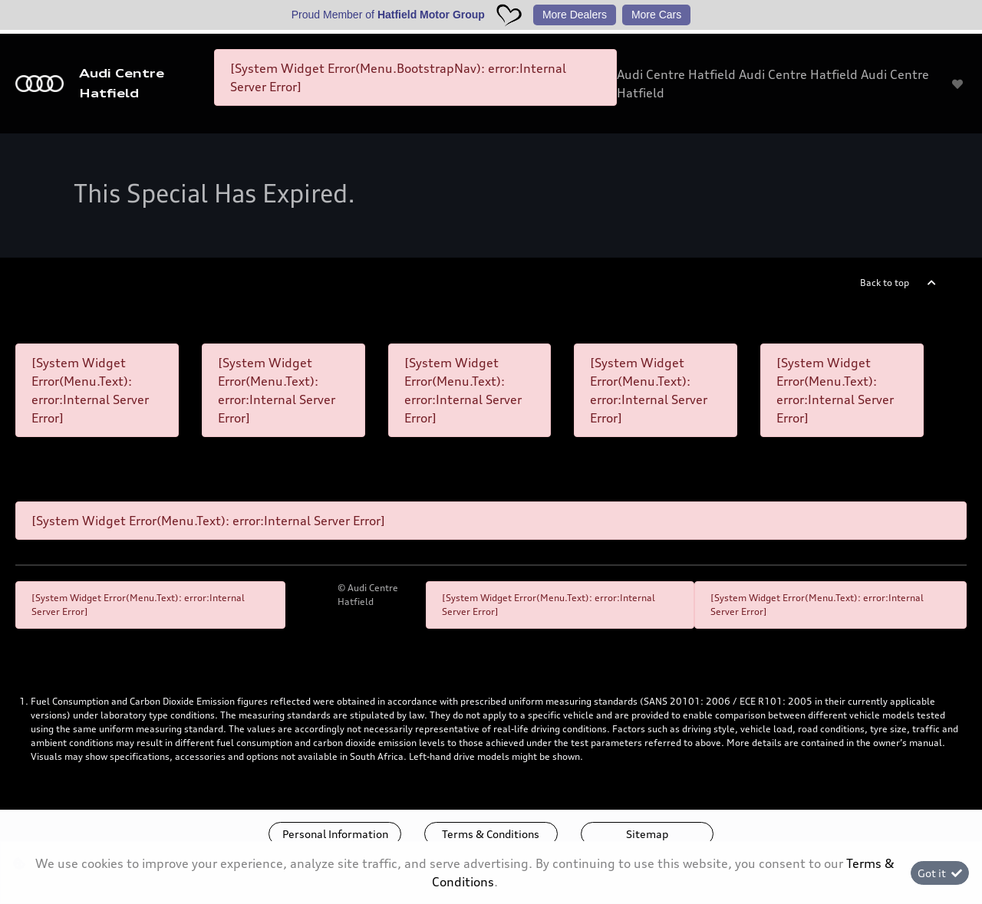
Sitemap (647, 833)
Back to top (884, 282)
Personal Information (335, 833)
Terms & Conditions (490, 833)
